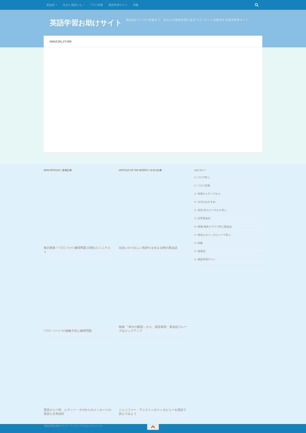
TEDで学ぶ (204, 177)
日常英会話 (204, 218)
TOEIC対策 (96, 5)
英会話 (50, 5)
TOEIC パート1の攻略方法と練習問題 (68, 330)
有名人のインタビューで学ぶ (214, 234)
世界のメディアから (209, 193)
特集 (136, 5)
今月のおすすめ (206, 202)
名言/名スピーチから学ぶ (212, 210)
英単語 (201, 251)
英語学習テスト (118, 5)
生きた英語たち (72, 5)
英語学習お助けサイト (86, 22)
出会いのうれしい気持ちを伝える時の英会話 (148, 248)
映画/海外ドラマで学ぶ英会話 (215, 226)
